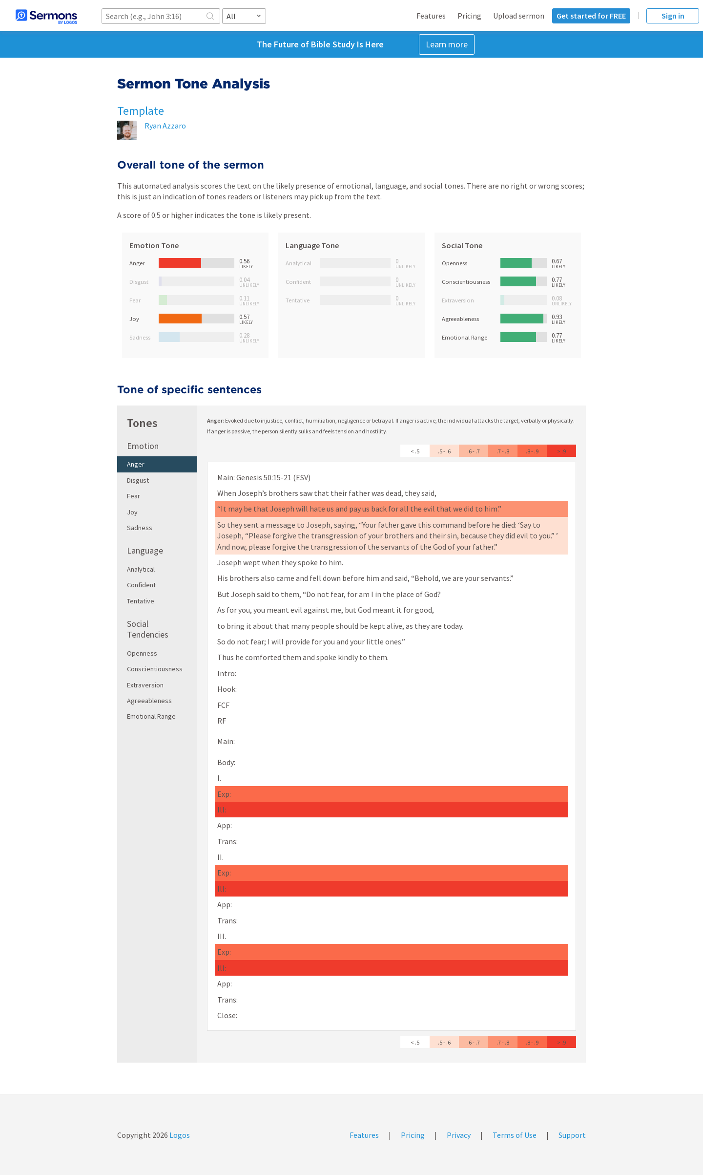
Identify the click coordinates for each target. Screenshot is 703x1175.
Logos (179, 1135)
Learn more (447, 44)
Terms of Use (515, 1135)
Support (572, 1135)
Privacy (459, 1135)
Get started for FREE (591, 16)
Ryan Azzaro (165, 125)
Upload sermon (518, 16)
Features (431, 16)
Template (140, 110)
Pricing (469, 16)
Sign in (673, 16)
